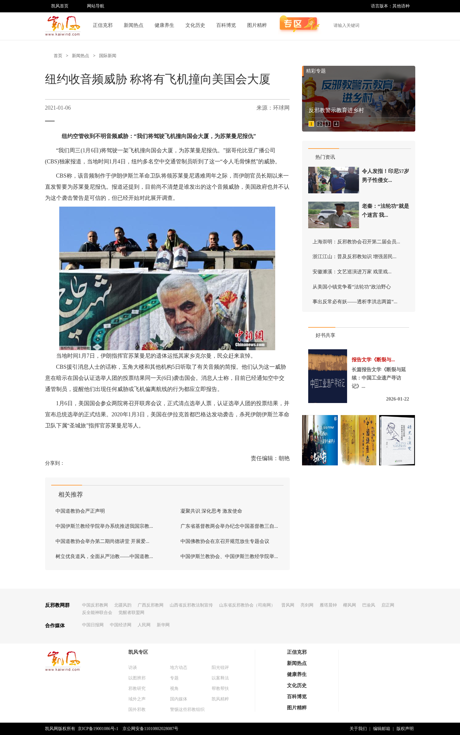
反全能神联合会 (97, 612)
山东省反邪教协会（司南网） (247, 605)
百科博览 (226, 25)
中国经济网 (120, 625)
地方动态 (178, 667)
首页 (58, 55)
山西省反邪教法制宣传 (191, 605)
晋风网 (287, 605)
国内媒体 (178, 699)
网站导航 (95, 6)
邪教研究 (137, 688)
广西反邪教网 (151, 605)
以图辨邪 (137, 678)
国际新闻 (107, 55)
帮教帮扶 (220, 688)
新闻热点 (133, 25)
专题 (174, 678)
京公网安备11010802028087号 (150, 728)
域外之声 (137, 699)
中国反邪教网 (95, 605)
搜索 (407, 25)
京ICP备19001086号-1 (98, 728)
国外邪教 (137, 709)
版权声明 (405, 728)
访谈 (132, 667)
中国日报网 (93, 625)
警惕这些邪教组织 (187, 709)
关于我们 (358, 728)
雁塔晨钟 (328, 605)
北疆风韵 (122, 605)
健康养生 (164, 25)
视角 (174, 688)
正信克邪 (103, 25)
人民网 (144, 625)
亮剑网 (306, 605)
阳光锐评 (220, 667)
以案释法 (220, 678)
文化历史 (195, 25)
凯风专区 (138, 652)
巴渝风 (368, 605)
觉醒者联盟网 (131, 612)
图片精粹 (257, 25)
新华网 (163, 625)
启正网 (387, 605)
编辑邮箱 (381, 728)
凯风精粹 (220, 699)
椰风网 (349, 605)
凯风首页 (59, 6)
